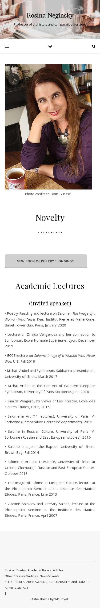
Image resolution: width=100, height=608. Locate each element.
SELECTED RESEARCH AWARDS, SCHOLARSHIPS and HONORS (47, 582)
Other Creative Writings (21, 576)
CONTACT (21, 588)
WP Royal (61, 599)
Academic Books (39, 570)
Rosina (10, 570)
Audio (9, 588)
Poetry (21, 570)
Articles (58, 570)
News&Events (50, 576)
